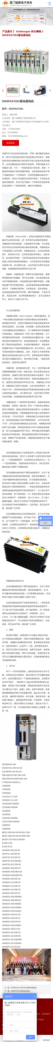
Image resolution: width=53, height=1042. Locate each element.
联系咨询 (11, 143)
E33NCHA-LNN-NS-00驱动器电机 (24, 988)
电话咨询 (46, 1038)
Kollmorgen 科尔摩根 (28, 31)
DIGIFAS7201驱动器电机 (20, 991)
